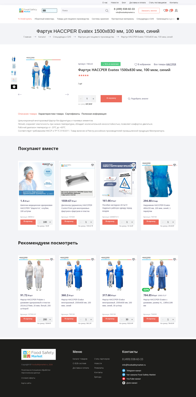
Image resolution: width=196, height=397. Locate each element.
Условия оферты (28, 378)
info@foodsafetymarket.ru (125, 12)
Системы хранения (100, 19)
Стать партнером (101, 359)
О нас (105, 2)
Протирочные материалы (122, 19)
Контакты (174, 2)
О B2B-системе (79, 363)
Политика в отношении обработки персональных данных (35, 371)
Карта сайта (26, 383)
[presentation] (178, 19)
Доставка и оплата (137, 2)
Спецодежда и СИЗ (145, 19)
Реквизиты (99, 368)
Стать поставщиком (157, 2)
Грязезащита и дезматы (167, 19)
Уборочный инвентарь (44, 19)
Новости (115, 2)
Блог (124, 2)
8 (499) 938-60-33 (124, 9)
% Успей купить (25, 19)
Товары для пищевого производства (73, 19)
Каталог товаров (80, 359)
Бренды (97, 377)
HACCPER (171, 64)
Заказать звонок (149, 10)
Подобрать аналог (138, 98)
